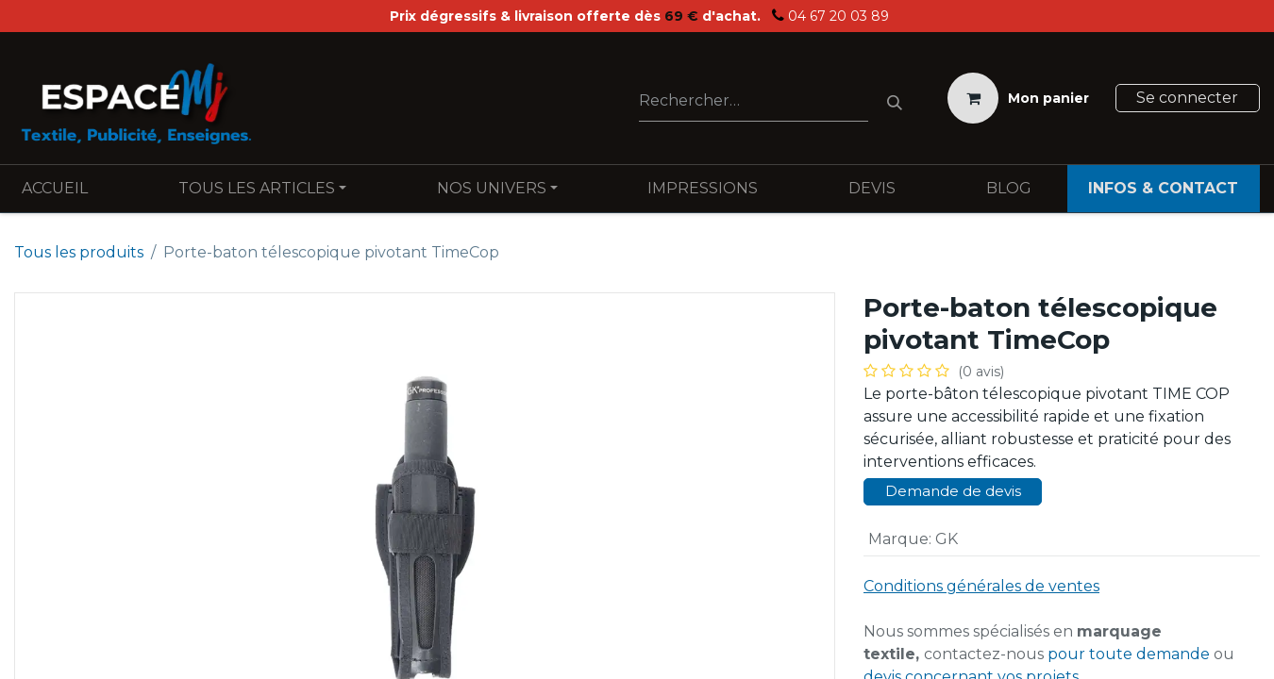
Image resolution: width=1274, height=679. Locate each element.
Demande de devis (953, 491)
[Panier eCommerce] (1019, 98)
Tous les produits (78, 252)
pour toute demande (1129, 654)
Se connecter (1187, 98)
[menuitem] (54, 188)
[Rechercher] (894, 98)
